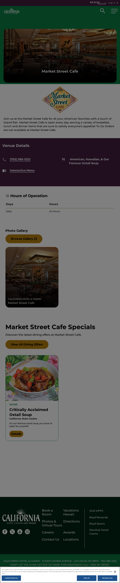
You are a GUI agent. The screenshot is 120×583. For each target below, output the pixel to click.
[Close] (115, 572)
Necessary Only (107, 578)
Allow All (86, 578)
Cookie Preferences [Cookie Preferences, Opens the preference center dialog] (11, 578)
